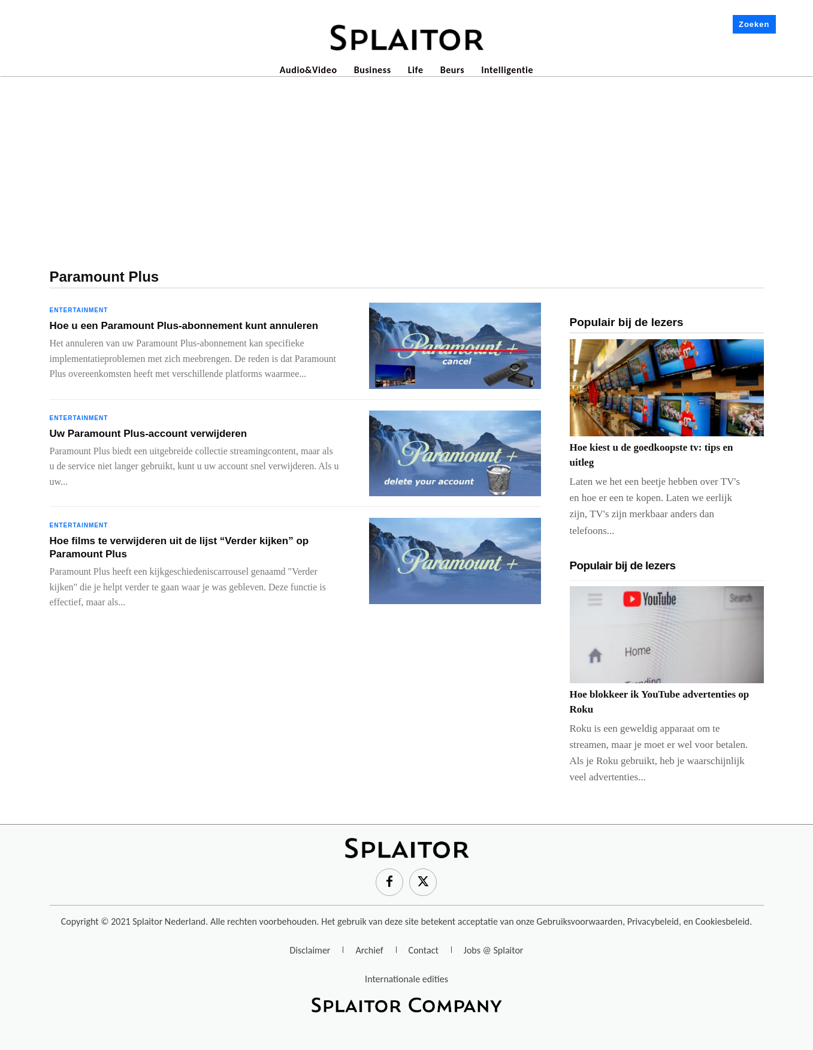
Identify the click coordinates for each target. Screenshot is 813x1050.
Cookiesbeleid (723, 921)
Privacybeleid (653, 921)
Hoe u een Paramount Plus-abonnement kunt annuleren (184, 325)
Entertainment (79, 310)
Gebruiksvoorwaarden (580, 921)
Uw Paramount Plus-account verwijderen (148, 433)
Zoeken (754, 24)
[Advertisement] (406, 167)
